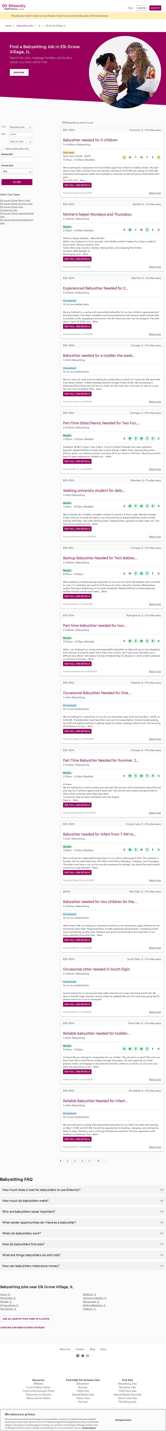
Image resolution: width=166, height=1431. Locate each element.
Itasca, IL (5, 1294)
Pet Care (83, 1401)
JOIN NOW (18, 72)
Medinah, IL (89, 1294)
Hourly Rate (7, 165)
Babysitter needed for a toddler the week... (99, 355)
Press (103, 1349)
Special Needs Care (83, 1394)
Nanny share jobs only (17, 148)
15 (98, 1161)
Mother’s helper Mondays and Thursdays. (97, 214)
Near (4, 134)
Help (130, 7)
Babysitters (83, 1383)
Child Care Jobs (128, 1390)
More (82, 180)
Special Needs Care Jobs (127, 1394)
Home (8, 25)
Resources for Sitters (38, 1398)
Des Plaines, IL (8, 1308)
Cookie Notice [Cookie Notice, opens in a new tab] (89, 1428)
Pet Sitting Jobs (127, 1401)
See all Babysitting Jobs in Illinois (26, 1318)
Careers (80, 1349)
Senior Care (83, 1398)
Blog (92, 1349)
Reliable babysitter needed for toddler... (96, 1033)
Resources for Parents (38, 1394)
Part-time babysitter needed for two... (95, 625)
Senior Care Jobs (127, 1398)
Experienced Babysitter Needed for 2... (96, 288)
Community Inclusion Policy (38, 1390)
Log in (141, 8)
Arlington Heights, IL (95, 1297)
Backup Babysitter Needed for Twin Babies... (100, 558)
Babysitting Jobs (25, 25)
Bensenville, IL (91, 1301)
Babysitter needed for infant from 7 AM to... (99, 834)
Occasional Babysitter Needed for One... (97, 693)
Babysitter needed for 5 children (90, 140)
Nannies (83, 1387)
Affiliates (38, 1383)
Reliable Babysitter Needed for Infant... (95, 1101)
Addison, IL (89, 1308)
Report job (155, 192)
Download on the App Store (83, 1368)
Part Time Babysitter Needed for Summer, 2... (101, 760)
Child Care (83, 1390)
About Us (65, 1349)
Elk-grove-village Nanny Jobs (15, 200)
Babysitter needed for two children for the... (100, 901)
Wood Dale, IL (8, 1297)
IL (39, 25)
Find (3, 126)
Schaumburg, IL (9, 1305)
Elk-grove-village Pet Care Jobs (16, 203)
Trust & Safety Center (38, 1387)
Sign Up (155, 8)
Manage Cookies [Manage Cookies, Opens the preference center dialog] (123, 1420)
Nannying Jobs (127, 1387)
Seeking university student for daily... (94, 490)
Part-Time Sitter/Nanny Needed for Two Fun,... (101, 423)
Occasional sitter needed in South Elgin (96, 969)
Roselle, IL (6, 1301)
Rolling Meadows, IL (94, 1305)
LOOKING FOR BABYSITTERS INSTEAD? (22, 1327)
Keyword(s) (7, 154)
